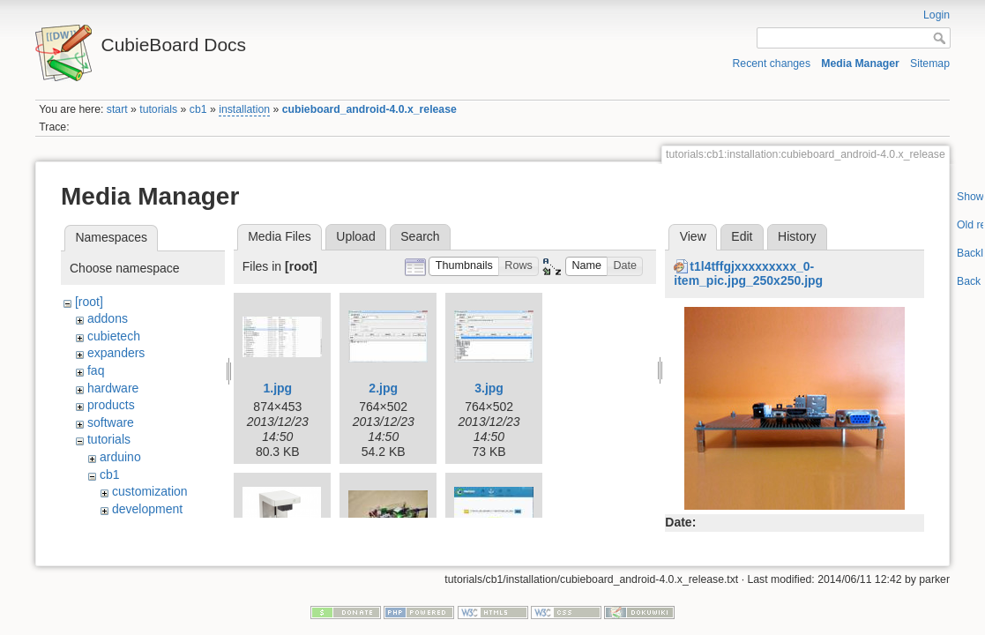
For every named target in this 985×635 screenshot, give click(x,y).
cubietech (113, 336)
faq (95, 370)
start (117, 109)
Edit (741, 236)
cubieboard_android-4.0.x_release (369, 109)
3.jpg (489, 388)
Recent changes (772, 63)
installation (244, 109)
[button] (464, 267)
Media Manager (860, 63)
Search (419, 236)
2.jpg (383, 388)
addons (107, 318)
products (111, 405)
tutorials (158, 109)
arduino (120, 457)
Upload (355, 236)
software (110, 422)
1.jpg (277, 388)
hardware (112, 388)
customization (150, 491)
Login (936, 15)
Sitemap (930, 63)
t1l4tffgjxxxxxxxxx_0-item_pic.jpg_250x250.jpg (748, 273)
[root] (89, 302)
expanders (116, 353)
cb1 (198, 109)
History (797, 236)
